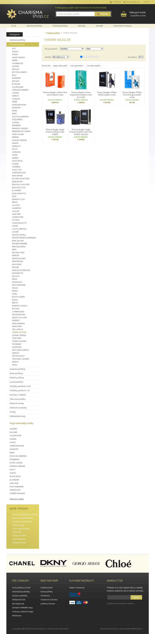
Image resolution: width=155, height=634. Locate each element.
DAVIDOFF (16, 107)
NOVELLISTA (17, 282)
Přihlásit (136, 597)
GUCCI (15, 149)
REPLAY (15, 302)
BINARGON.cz (137, 628)
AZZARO (15, 66)
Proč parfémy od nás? (21, 587)
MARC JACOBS (18, 240)
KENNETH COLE (18, 199)
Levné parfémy (16, 382)
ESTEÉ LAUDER (18, 134)
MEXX (14, 249)
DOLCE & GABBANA (20, 116)
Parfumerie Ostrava (122, 25)
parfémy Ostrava (48, 603)
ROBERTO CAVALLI (19, 305)
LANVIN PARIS (17, 217)
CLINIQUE (16, 99)
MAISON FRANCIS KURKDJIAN (24, 237)
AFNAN (15, 54)
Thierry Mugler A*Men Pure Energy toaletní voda (132, 94)
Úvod (13, 25)
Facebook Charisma (49, 599)
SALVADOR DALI (18, 314)
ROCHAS (15, 308)
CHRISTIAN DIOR (19, 172)
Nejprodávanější (60, 65)
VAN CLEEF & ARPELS (20, 350)
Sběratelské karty (18, 416)
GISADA (15, 143)
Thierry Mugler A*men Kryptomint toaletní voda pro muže (81, 94)
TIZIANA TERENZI (19, 335)
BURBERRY (16, 78)
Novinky (81, 25)
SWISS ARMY (17, 326)
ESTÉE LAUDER (16, 462)
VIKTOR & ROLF (18, 356)
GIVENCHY (16, 146)
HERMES (15, 158)
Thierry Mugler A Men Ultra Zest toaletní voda (55, 93)
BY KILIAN (16, 84)
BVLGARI (15, 81)
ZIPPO (14, 365)
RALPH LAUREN (18, 297)
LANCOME (16, 214)
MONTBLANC (17, 261)
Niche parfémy (16, 373)
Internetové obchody (109, 628)
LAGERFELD (16, 208)
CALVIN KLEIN (17, 87)
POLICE (15, 288)
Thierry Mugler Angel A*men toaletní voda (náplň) (55, 131)
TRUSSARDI (16, 344)
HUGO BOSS (17, 161)
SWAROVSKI (15, 490)
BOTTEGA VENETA (19, 72)
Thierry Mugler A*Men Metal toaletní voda (107, 93)
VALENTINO (17, 347)
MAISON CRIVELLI (19, 235)
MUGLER (15, 267)
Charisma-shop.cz (28, 15)
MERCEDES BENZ (19, 246)
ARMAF (15, 60)
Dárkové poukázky (18, 407)
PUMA (14, 294)
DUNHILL (16, 122)
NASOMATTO (17, 273)
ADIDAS (15, 51)
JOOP (14, 196)
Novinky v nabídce (18, 394)
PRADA (15, 291)
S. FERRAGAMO (18, 311)
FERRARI (15, 137)
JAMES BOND (17, 181)
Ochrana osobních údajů (22, 611)
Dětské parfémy (17, 377)
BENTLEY (15, 69)
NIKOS (14, 279)
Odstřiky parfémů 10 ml (20, 386)
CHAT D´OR (17, 169)
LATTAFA (15, 220)
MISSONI (15, 255)
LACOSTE (16, 205)
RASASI (15, 300)
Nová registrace (133, 2)
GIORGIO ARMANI (19, 140)
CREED (14, 101)
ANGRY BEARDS (18, 57)
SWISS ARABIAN (18, 323)
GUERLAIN (16, 152)
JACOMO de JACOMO (21, 178)
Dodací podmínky (19, 595)
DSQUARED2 (17, 119)
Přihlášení (117, 2)
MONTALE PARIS (18, 258)
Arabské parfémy (17, 369)
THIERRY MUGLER (19, 332)
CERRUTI (15, 96)
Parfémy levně (47, 587)
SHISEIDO (16, 320)
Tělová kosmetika (17, 399)
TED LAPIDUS (17, 329)
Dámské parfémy (17, 40)
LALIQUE (15, 211)
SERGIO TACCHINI (19, 317)
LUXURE (15, 232)
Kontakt (99, 25)
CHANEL (15, 164)
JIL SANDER (16, 190)
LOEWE (15, 226)
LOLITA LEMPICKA (19, 229)
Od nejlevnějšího (94, 65)
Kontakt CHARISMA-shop (22, 607)
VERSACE (15, 353)
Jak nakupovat (18, 603)
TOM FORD (16, 338)
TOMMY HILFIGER (19, 341)
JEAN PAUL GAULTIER (20, 184)
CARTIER (15, 93)
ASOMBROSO (17, 63)
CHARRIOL (16, 167)
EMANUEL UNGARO (20, 128)
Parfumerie (45, 595)
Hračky (13, 412)
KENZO (15, 202)
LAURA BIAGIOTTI (19, 223)
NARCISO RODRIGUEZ (21, 270)
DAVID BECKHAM (19, 104)
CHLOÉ (13, 442)
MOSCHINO (17, 264)
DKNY (14, 113)
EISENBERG (16, 125)
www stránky (125, 628)
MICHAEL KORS (18, 252)
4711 (14, 48)
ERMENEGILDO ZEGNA (21, 131)
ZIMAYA (15, 362)
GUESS (14, 155)
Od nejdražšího (76, 65)
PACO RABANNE (19, 285)
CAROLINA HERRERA (20, 90)
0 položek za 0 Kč (137, 14)
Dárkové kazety (17, 403)
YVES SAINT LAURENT (20, 359)
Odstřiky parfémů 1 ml (20, 390)
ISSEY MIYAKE (17, 175)
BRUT (14, 75)
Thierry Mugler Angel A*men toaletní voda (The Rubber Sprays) (80, 131)
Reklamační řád (18, 599)
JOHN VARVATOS (19, 193)
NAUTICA (16, 276)
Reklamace (16, 615)
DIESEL (14, 110)
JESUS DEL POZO (19, 187)
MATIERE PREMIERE (19, 243)
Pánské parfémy (17, 44)
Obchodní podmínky (21, 591)
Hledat (104, 14)
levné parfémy (47, 591)
